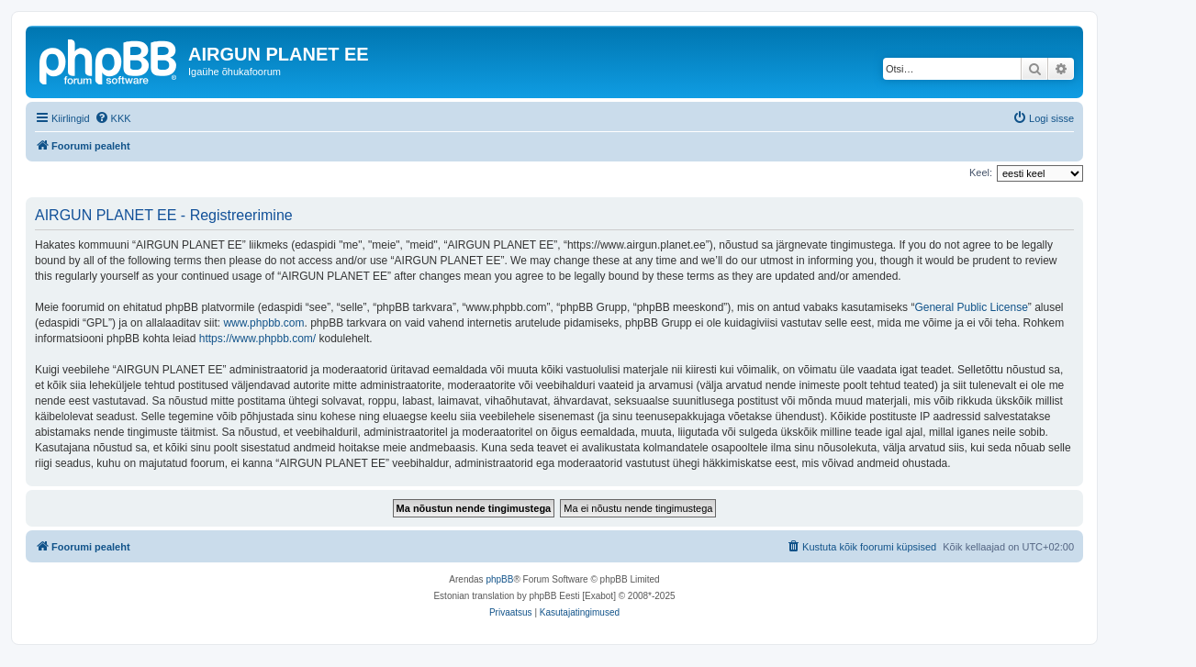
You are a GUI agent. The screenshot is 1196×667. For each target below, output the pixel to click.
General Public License (970, 307)
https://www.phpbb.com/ (257, 338)
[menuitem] (113, 118)
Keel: (980, 172)
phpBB (499, 579)
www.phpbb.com (263, 323)
